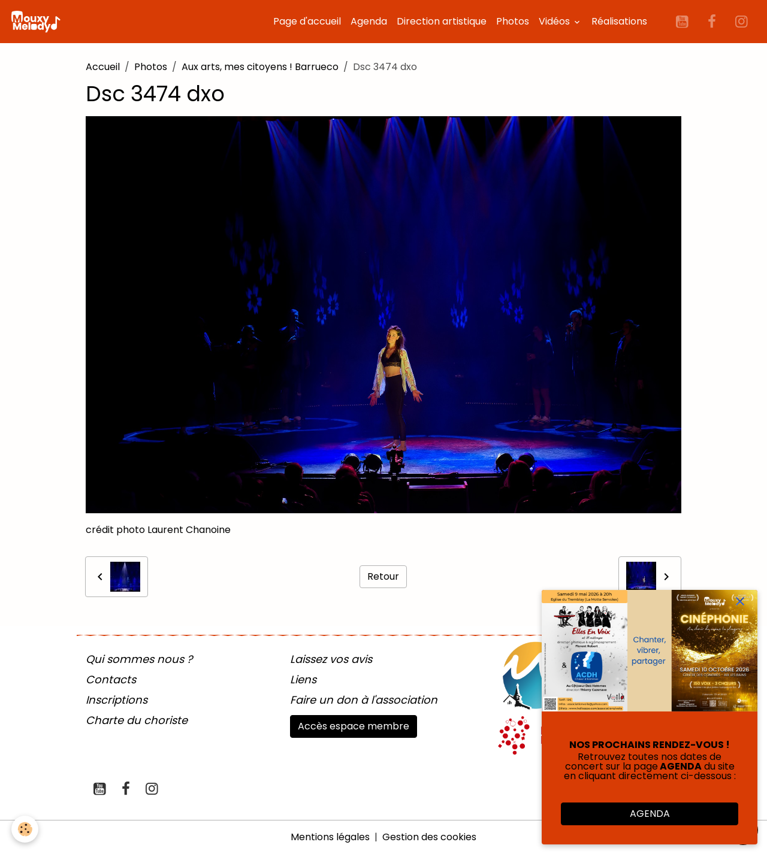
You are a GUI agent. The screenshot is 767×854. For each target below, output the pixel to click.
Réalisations (619, 21)
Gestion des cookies (429, 837)
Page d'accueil (307, 21)
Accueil (103, 67)
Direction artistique (442, 21)
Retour (383, 576)
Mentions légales (330, 837)
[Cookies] (25, 829)
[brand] (38, 22)
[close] (740, 601)
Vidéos (555, 21)
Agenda (369, 21)
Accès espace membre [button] (353, 726)
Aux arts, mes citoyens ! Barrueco (260, 67)
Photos (512, 21)
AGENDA (650, 813)
